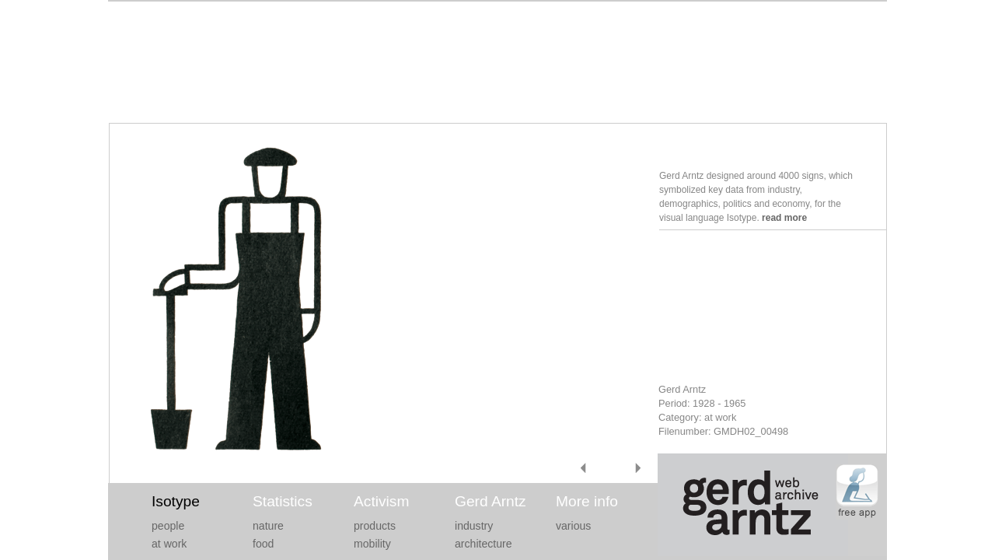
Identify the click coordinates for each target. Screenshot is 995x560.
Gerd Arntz (490, 501)
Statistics (282, 501)
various (573, 526)
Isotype (176, 501)
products (375, 526)
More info (587, 501)
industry (474, 526)
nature (268, 526)
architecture (483, 543)
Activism (381, 501)
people (168, 526)
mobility (372, 543)
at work (169, 543)
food (263, 543)
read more (784, 217)
